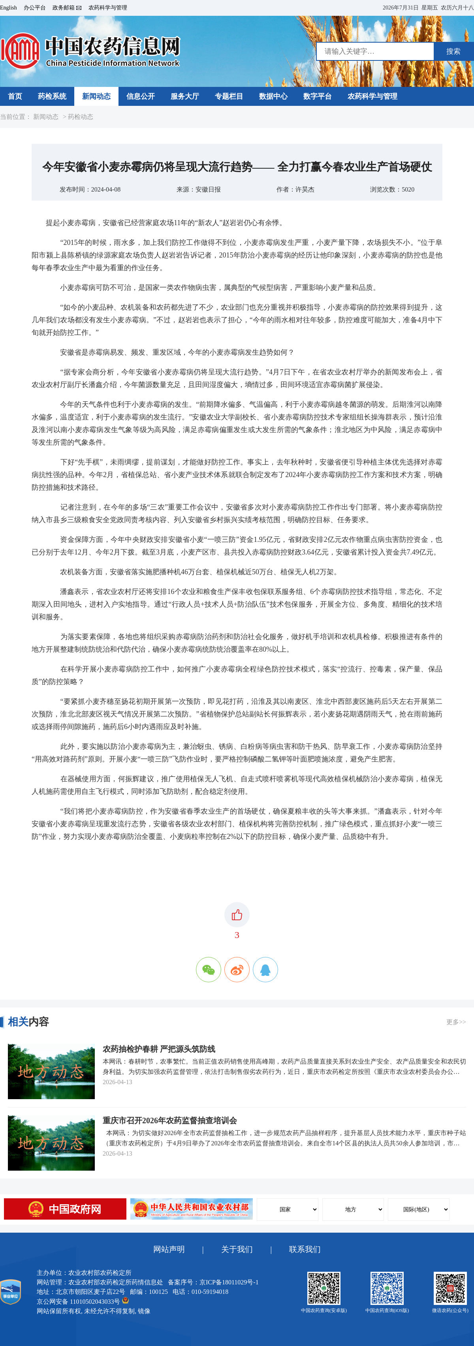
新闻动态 (45, 117)
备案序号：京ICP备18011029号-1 (213, 1282)
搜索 (453, 51)
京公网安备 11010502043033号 (83, 1301)
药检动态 (80, 117)
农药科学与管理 (107, 8)
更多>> (456, 1022)
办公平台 (35, 8)
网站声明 (169, 1249)
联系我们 (305, 1249)
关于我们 (237, 1249)
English (8, 8)
